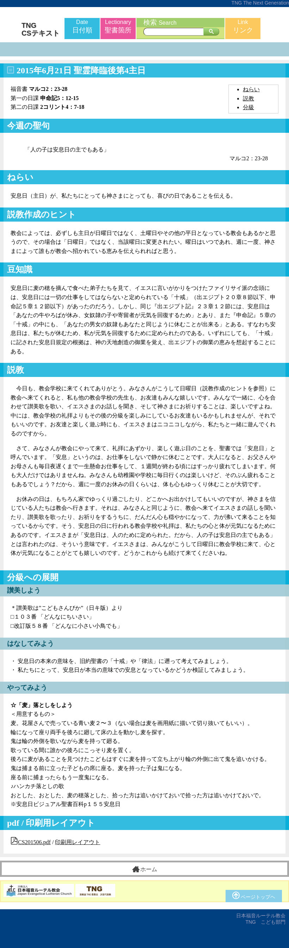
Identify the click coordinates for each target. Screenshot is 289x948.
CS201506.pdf (34, 842)
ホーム (144, 869)
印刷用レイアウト (77, 842)
